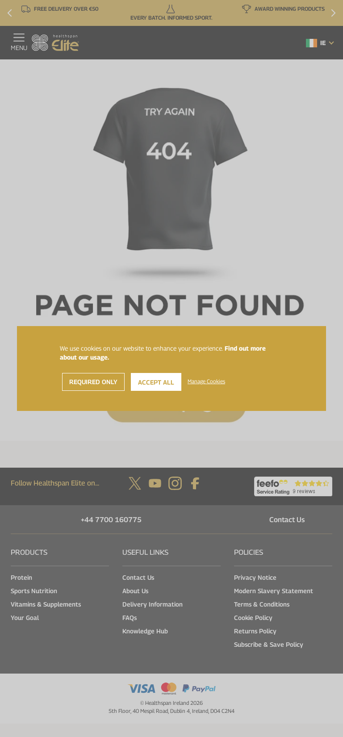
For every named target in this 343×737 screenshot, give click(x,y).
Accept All (156, 382)
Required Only (93, 381)
